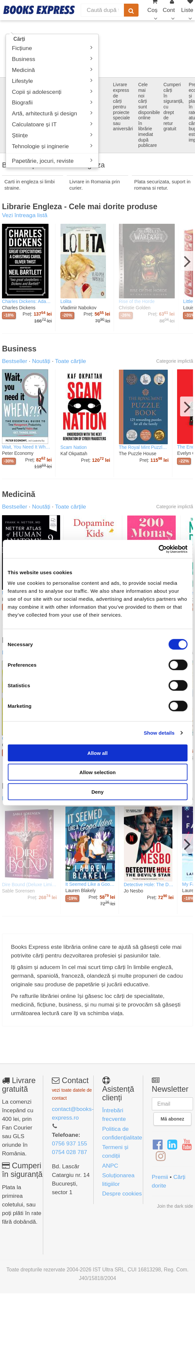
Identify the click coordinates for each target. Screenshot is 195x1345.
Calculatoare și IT (52, 124)
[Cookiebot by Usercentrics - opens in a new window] (158, 549)
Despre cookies (122, 1193)
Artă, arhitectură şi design (52, 113)
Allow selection (97, 772)
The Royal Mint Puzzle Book (144, 447)
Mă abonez (172, 1119)
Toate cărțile (70, 361)
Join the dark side (175, 1206)
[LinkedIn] (172, 1144)
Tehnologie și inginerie (52, 146)
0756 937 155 (69, 1143)
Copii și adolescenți (52, 91)
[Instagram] (160, 1156)
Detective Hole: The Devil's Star (149, 884)
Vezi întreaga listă (25, 215)
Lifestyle (52, 80)
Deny (97, 791)
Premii (160, 1177)
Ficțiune (52, 47)
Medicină (52, 69)
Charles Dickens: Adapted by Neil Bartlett (27, 301)
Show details (159, 733)
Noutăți (41, 361)
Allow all (97, 753)
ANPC (110, 1165)
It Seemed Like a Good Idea (90, 884)
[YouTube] (187, 1144)
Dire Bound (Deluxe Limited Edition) (29, 884)
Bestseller (14, 361)
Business (52, 58)
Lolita (65, 301)
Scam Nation (73, 447)
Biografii (52, 102)
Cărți (19, 39)
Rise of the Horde (137, 301)
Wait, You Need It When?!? (27, 447)
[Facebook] (157, 1144)
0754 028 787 (69, 1152)
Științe (52, 135)
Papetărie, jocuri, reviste (52, 160)
